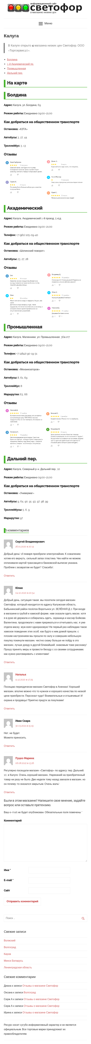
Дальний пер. (15, 73)
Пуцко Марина (24, 758)
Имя (7, 870)
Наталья (20, 674)
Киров (7, 954)
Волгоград (10, 947)
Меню (45, 24)
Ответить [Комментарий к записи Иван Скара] (9, 745)
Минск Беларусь (13, 960)
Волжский (9, 940)
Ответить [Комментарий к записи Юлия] (9, 662)
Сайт (7, 890)
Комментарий (13, 820)
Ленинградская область (18, 967)
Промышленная (16, 68)
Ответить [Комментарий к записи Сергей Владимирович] (9, 575)
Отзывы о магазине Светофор (40, 985)
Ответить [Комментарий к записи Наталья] (9, 708)
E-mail (8, 880)
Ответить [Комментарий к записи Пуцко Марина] (9, 792)
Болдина (12, 59)
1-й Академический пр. (20, 64)
